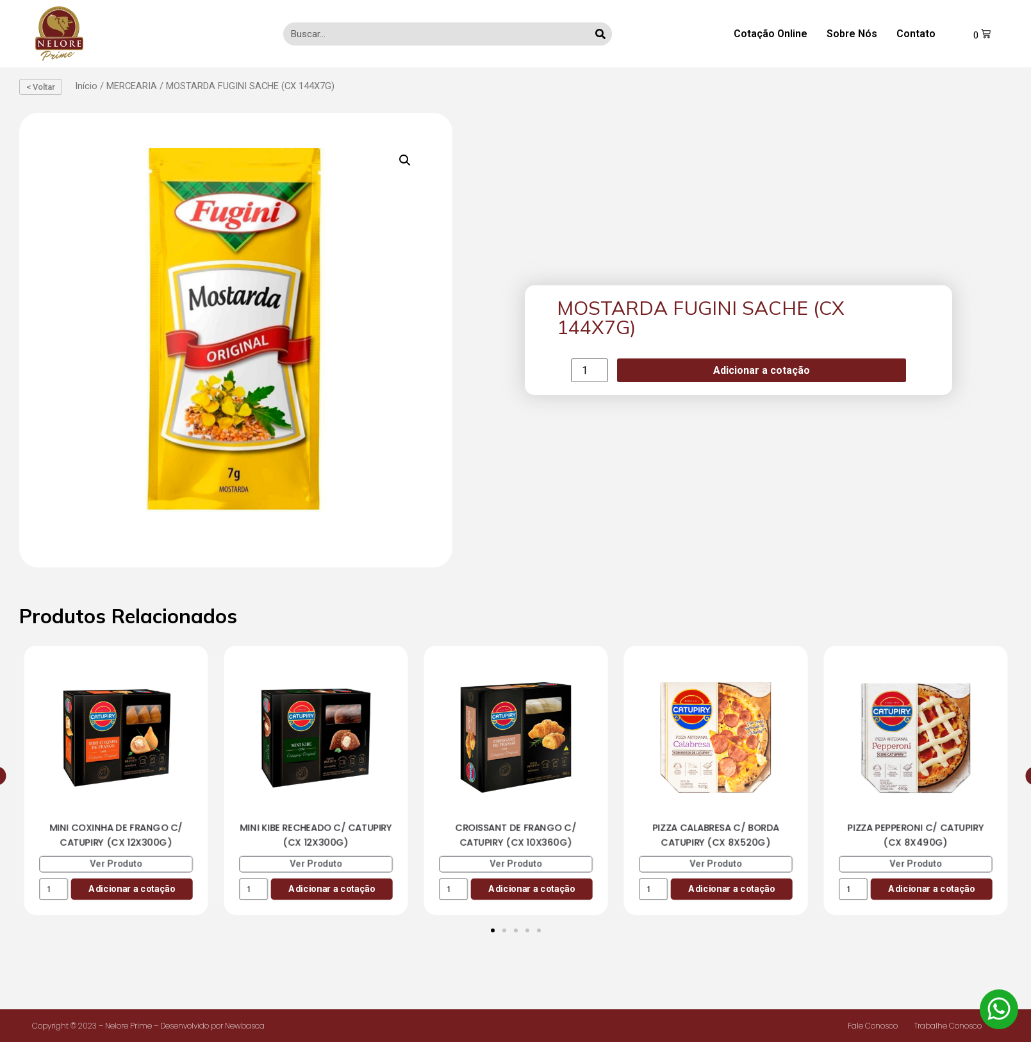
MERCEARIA (131, 86)
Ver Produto (116, 863)
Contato (916, 34)
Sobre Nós (852, 34)
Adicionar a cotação (761, 370)
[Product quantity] (589, 370)
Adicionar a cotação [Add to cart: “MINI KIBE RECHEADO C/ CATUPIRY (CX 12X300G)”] (331, 888)
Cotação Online (770, 34)
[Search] (600, 34)
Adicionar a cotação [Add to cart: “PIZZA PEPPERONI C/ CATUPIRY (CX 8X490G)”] (931, 888)
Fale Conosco (873, 1025)
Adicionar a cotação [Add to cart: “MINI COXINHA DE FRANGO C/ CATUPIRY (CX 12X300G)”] (131, 888)
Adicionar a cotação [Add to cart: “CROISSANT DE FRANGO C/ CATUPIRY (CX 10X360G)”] (531, 888)
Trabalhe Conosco (948, 1025)
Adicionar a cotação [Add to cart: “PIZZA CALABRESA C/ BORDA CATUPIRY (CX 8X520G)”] (731, 888)
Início (86, 86)
